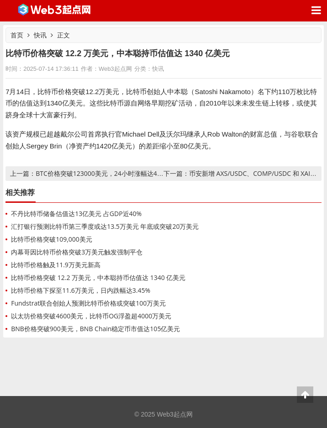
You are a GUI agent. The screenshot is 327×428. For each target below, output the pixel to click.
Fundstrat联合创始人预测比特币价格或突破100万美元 (88, 303)
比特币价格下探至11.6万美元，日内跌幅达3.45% (80, 290)
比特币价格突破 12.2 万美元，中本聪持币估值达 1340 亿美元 (98, 277)
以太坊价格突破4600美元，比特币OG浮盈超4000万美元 (91, 316)
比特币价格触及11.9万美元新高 (55, 264)
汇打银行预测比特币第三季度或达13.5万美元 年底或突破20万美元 (105, 226)
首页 (17, 35)
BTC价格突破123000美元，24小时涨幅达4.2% (102, 173)
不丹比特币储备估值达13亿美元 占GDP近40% (76, 213)
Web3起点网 (55, 10)
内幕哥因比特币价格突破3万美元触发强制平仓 (76, 252)
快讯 (40, 35)
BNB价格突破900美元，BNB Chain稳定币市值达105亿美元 (95, 328)
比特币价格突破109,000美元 (51, 239)
